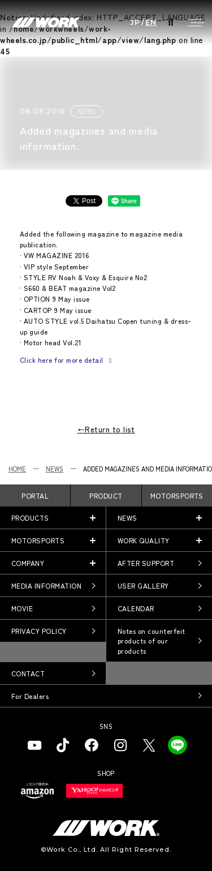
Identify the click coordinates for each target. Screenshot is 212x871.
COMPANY (27, 563)
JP (135, 22)
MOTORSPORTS (177, 495)
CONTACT (28, 673)
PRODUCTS (30, 517)
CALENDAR (136, 608)
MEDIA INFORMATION (46, 585)
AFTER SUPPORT (146, 563)
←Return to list (106, 429)
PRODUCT (105, 495)
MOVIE (22, 608)
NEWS (54, 468)
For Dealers (30, 696)
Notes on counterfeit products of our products (151, 640)
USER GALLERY (143, 585)
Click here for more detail (67, 359)
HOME (17, 468)
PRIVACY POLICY (39, 631)
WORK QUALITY (144, 540)
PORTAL (35, 495)
